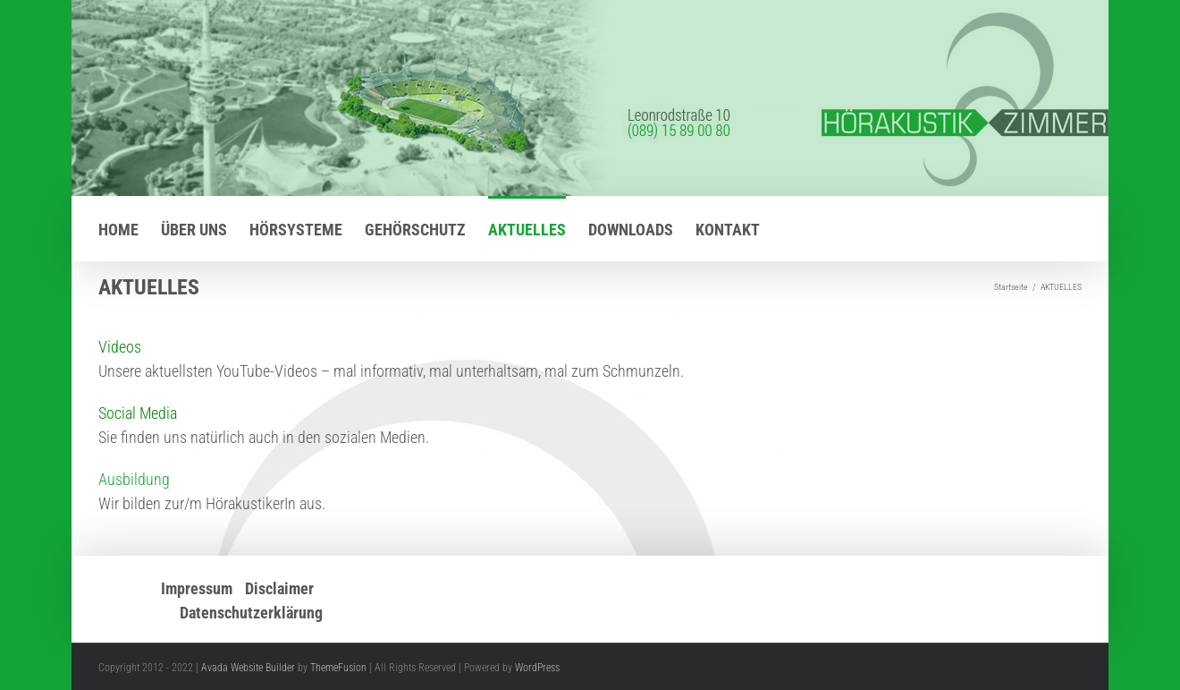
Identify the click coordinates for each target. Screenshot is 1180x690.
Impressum (196, 588)
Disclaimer (279, 588)
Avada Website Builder (248, 667)
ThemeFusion (338, 667)
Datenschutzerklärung (251, 612)
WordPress (537, 667)
